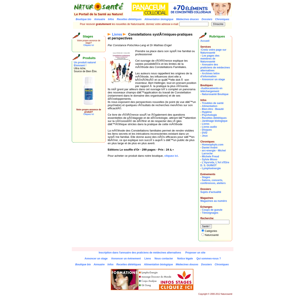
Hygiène (207, 112)
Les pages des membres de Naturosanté (209, 58)
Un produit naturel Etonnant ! (85, 64)
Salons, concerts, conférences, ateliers (213, 182)
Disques (207, 129)
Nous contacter (163, 258)
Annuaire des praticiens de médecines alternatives (215, 67)
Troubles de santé (212, 103)
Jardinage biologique (214, 120)
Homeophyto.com (212, 144)
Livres (117, 34)
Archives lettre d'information (210, 75)
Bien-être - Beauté (213, 109)
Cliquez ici (88, 45)
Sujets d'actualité (210, 192)
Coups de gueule (212, 209)
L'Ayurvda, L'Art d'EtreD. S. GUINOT (214, 164)
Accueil (204, 40)
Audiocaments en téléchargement (211, 90)
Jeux (205, 135)
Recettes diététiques (214, 117)
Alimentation (209, 106)
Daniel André (210, 147)
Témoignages (210, 212)
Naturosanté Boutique (215, 94)
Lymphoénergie (211, 168)
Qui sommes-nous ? (208, 258)
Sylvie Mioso (209, 159)
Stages (206, 177)
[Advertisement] (86, 130)
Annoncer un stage (213, 79)
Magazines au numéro (213, 200)
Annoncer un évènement (126, 258)
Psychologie (209, 115)
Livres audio (209, 126)
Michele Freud (210, 156)
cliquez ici (171, 155)
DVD (204, 132)
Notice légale (185, 258)
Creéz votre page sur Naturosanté (213, 51)
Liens (147, 258)
